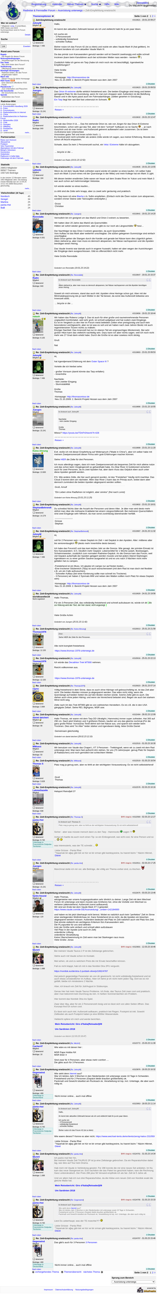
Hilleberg (6, 126)
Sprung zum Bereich (123, 1277)
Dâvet (58, 855)
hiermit (73, 1073)
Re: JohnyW (76, 88)
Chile (5, 122)
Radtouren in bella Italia (10, 156)
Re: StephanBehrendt (79, 531)
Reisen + (59, 109)
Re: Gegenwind (77, 1200)
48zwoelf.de (5, 142)
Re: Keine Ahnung (78, 629)
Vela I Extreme (111, 144)
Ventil (5, 130)
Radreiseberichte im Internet (14, 112)
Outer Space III (99, 361)
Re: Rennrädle (76, 275)
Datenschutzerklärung (64, 1290)
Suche (94, 4)
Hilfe (107, 4)
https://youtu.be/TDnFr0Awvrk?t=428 (80, 433)
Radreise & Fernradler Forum (39, 10)
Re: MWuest (76, 761)
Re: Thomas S (76, 817)
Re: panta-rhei (76, 863)
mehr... (27, 133)
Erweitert (26, 46)
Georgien (7, 124)
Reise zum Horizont (8, 140)
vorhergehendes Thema (45, 1272)
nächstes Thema (93, 1272)
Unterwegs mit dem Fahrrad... (12, 158)
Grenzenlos (5, 152)
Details (27, 35)
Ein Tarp (58, 99)
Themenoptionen (43, 16)
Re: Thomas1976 (78, 686)
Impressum (48, 1290)
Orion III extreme (67, 91)
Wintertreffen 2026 (10, 120)
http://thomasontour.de (78, 77)
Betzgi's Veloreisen (8, 150)
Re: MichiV (75, 1043)
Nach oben (36, 84)
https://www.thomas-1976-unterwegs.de (74, 650)
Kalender (57, 4)
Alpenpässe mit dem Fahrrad (12, 148)
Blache (80, 196)
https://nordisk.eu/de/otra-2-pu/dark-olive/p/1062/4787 (81, 971)
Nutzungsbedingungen (84, 1290)
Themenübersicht (71, 1272)
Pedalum (4, 144)
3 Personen (91, 1242)
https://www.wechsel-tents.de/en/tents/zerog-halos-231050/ (125, 1136)
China (5, 114)
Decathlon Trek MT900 (80, 662)
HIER (63, 459)
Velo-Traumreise (7, 146)
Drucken (150, 84)
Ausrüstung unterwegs (70, 10)
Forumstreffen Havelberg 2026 (15, 106)
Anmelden (142, 3)
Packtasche (8, 128)
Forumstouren (8, 110)
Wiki (116, 4)
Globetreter (5, 154)
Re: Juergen (76, 214)
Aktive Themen (75, 4)
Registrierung (38, 4)
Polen (5, 108)
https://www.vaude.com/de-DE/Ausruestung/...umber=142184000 (86, 909)
